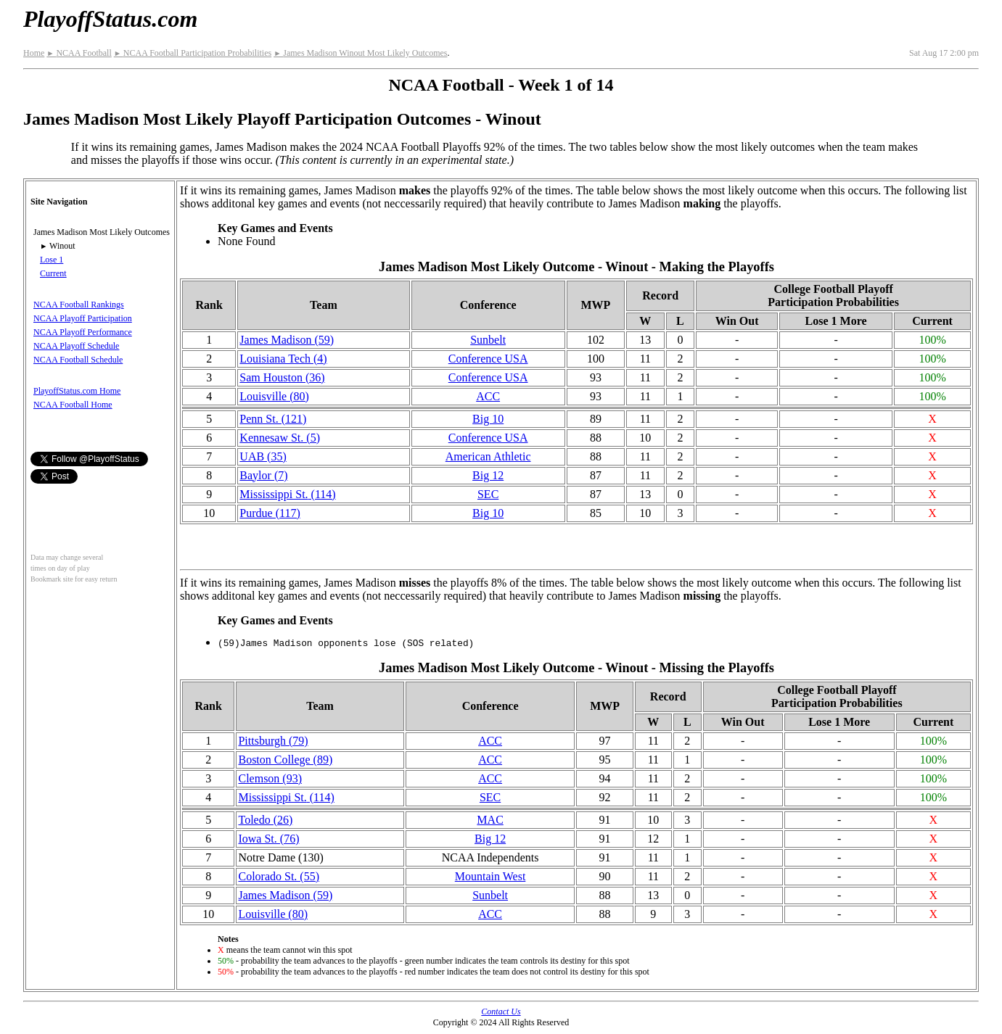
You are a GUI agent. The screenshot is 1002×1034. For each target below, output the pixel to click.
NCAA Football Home (72, 405)
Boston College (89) (285, 759)
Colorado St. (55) (278, 876)
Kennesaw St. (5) (279, 437)
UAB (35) (262, 456)
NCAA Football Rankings (78, 304)
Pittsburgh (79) (273, 741)
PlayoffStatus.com (110, 19)
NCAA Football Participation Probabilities (192, 53)
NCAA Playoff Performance (82, 332)
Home (33, 53)
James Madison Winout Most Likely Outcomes (360, 53)
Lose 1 (51, 260)
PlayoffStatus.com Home (76, 391)
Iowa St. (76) (268, 838)
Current (53, 273)
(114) (287, 494)
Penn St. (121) (272, 419)
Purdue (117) (269, 513)
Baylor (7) (263, 475)
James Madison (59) (286, 340)
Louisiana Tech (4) (283, 358)
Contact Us (500, 1011)
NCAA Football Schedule (78, 360)
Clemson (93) (270, 778)
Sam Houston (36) (281, 377)
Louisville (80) (274, 396)
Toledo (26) (265, 820)
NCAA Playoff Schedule (76, 346)
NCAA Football (78, 53)
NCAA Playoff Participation (82, 318)
